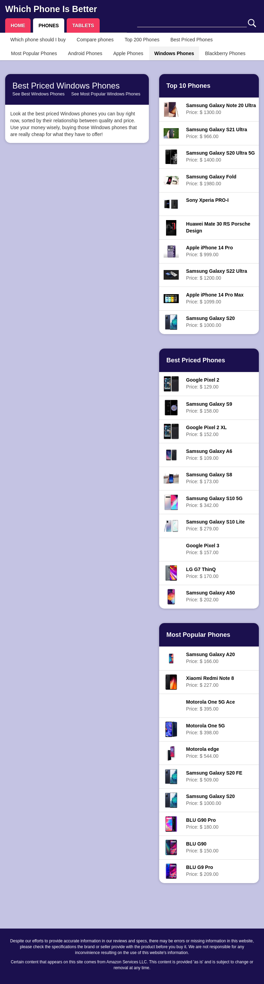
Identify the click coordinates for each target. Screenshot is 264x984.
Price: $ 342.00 (214, 502)
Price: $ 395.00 (210, 705)
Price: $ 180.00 (202, 823)
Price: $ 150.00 (202, 847)
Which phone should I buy (38, 39)
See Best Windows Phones (38, 94)
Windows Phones (174, 53)
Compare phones (95, 39)
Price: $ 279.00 (215, 525)
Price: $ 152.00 (206, 431)
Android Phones (85, 53)
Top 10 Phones (188, 85)
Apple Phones (128, 53)
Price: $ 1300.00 (221, 109)
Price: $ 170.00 (202, 573)
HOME (18, 25)
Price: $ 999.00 (209, 251)
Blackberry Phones (225, 53)
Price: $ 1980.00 (211, 180)
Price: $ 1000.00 (210, 321)
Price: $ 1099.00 (214, 298)
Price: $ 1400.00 (220, 156)
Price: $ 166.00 (210, 658)
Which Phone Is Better (51, 9)
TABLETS (83, 25)
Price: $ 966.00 (216, 133)
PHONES (48, 25)
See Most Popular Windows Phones (105, 94)
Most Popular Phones (34, 53)
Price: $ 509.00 (214, 776)
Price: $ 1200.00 (216, 274)
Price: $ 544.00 (202, 752)
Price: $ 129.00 (202, 383)
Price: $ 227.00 (210, 681)
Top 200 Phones (142, 39)
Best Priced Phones (191, 39)
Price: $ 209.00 (202, 870)
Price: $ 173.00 (209, 478)
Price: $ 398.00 (205, 729)
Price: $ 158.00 (209, 407)
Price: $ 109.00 (209, 454)
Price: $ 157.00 (202, 549)
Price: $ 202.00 (210, 596)
